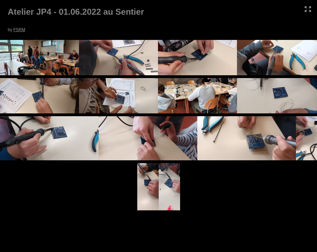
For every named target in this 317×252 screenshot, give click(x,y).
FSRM (19, 29)
